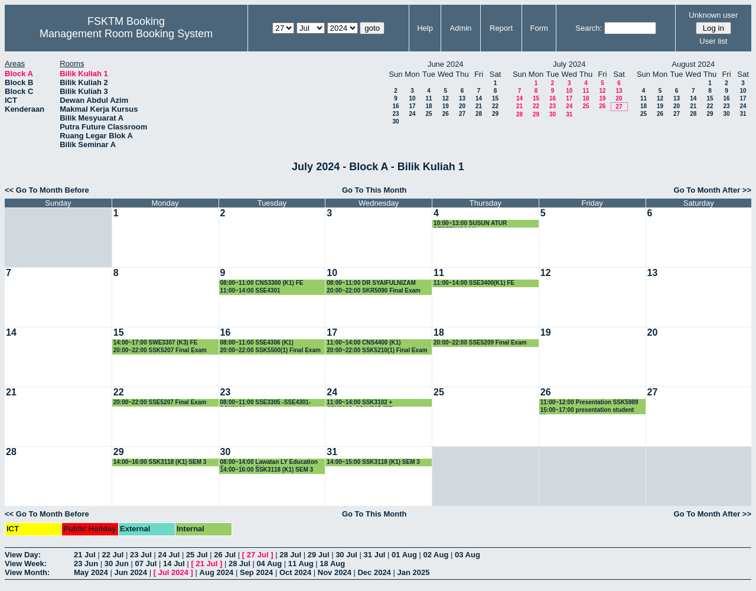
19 (445, 106)
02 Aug (436, 554)
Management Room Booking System (126, 34)
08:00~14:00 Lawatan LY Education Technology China (269, 462)
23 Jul (141, 554)
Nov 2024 (334, 572)
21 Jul (85, 554)
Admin (460, 28)
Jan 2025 (413, 572)
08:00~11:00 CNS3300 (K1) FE (262, 283)
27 (462, 114)
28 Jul (290, 554)
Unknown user (713, 15)
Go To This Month (374, 190)
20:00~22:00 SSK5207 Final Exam (160, 350)
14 (478, 98)
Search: (588, 28)
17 (412, 106)
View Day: (23, 554)
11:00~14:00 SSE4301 (250, 290)
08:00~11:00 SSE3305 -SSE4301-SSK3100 (265, 403)
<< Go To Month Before (47, 190)
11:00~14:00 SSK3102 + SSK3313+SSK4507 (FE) (360, 403)
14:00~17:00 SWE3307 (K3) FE (155, 342)
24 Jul (169, 554)
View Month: (27, 572)
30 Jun (117, 563)
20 (462, 106)
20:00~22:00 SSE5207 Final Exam (160, 402)
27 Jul (258, 554)
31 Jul (375, 554)
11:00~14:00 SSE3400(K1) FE (474, 283)
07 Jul (146, 563)
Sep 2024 (256, 572)
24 (412, 114)
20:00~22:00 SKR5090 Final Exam (374, 290)
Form (539, 28)
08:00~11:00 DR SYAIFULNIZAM (371, 283)
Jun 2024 (130, 572)
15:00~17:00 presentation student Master (587, 410)
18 (428, 106)
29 (495, 114)
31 (569, 114)
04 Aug (269, 563)
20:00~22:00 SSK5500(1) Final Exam (270, 350)
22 (495, 106)
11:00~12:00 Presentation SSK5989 (589, 402)
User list (713, 41)
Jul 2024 (173, 572)
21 (478, 106)
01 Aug (404, 554)
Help (425, 28)
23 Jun (86, 563)
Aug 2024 (217, 572)
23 (395, 114)
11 (428, 98)
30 (395, 121)
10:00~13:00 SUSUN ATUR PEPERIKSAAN (470, 224)
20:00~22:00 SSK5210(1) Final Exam (377, 350)
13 (462, 98)
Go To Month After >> (712, 190)
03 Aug (467, 554)
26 (445, 114)
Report (501, 28)
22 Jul (112, 554)
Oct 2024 (295, 572)
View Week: (26, 563)
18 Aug (332, 563)
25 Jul (197, 554)
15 (495, 98)
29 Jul (319, 554)
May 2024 (91, 572)
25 (428, 114)
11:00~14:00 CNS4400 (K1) (363, 342)
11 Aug (301, 563)
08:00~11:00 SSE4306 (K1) (257, 342)
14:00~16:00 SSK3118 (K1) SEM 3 (160, 462)
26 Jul (225, 554)
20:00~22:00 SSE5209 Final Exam (480, 342)
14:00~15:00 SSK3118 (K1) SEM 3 (373, 462)
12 (445, 98)
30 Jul (346, 554)
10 (412, 98)
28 (478, 114)
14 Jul (174, 563)
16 (395, 106)
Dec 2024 (373, 572)
